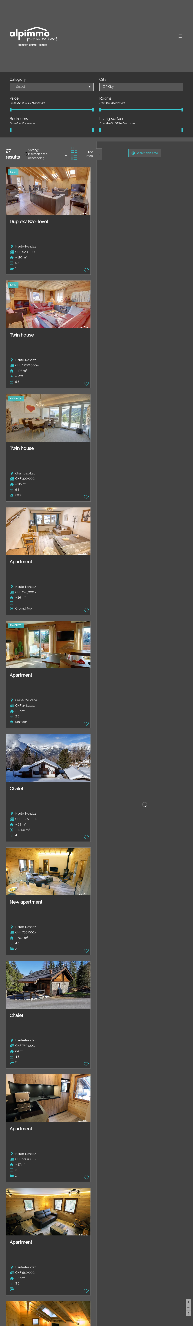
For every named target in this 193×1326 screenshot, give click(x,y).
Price (14, 98)
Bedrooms (19, 118)
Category (18, 79)
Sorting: (33, 150)
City (102, 79)
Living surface (111, 118)
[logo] (33, 36)
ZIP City (108, 86)
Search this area (145, 153)
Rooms (105, 98)
